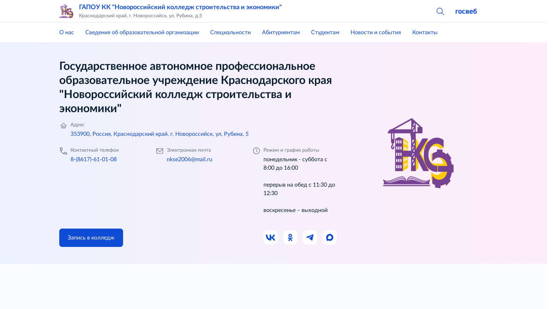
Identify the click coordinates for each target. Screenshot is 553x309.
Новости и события (376, 32)
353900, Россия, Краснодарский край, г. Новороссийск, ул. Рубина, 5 (160, 134)
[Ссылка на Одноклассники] (290, 237)
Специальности (230, 32)
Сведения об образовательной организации (142, 32)
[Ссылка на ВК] (270, 237)
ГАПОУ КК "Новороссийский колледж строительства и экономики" (180, 7)
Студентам (325, 32)
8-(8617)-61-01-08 (94, 159)
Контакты (425, 32)
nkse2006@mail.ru (189, 159)
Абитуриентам (281, 32)
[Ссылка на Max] (330, 237)
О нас (66, 32)
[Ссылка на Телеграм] (310, 237)
